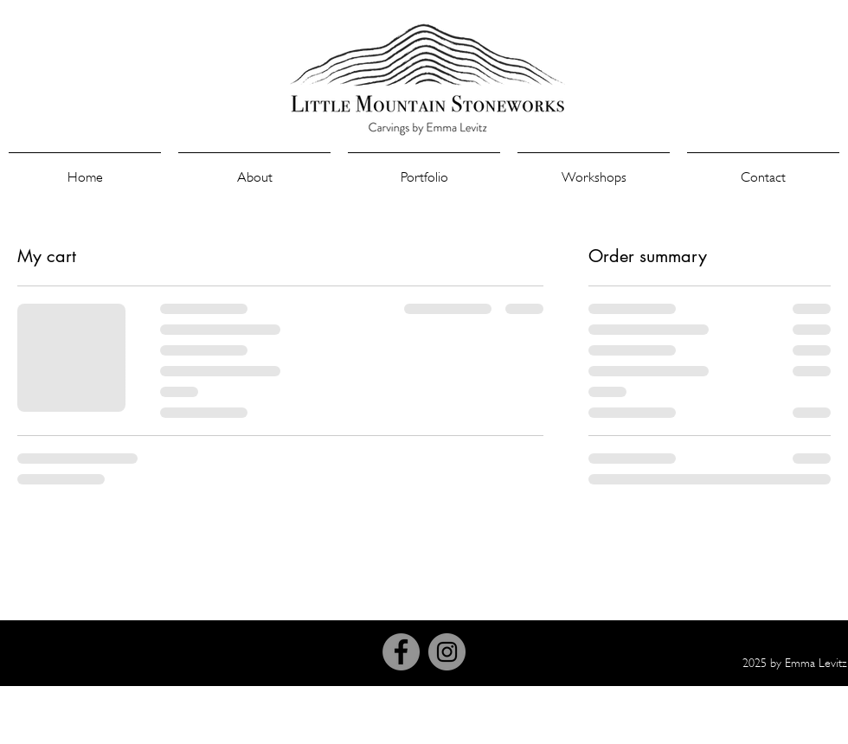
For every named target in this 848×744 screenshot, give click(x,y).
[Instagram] (447, 651)
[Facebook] (401, 651)
